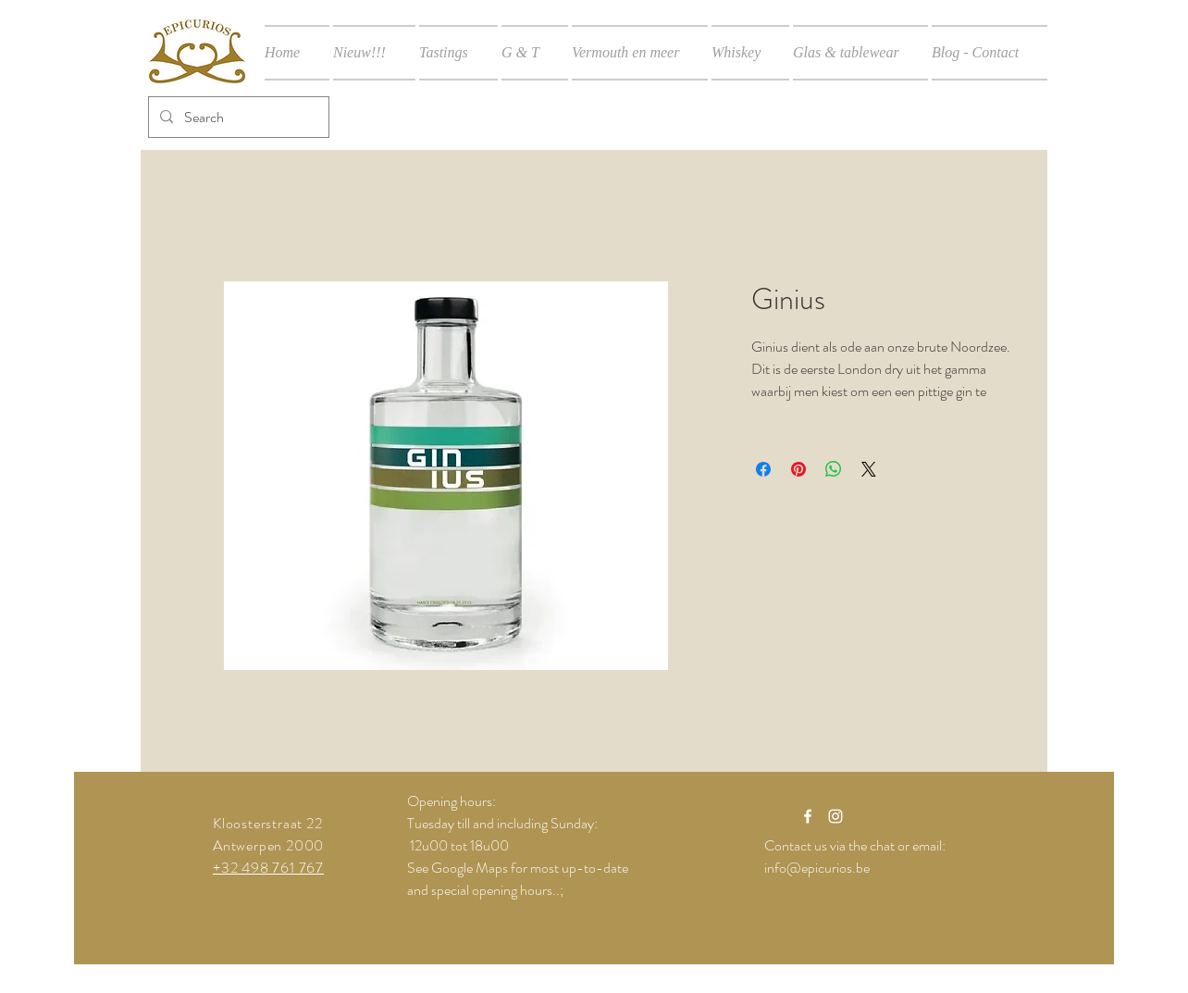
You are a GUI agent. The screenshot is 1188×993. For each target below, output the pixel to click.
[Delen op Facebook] (763, 469)
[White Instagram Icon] (835, 816)
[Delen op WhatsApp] (834, 469)
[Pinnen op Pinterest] (798, 469)
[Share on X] (869, 469)
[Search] (237, 117)
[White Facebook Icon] (807, 816)
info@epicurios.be (817, 867)
